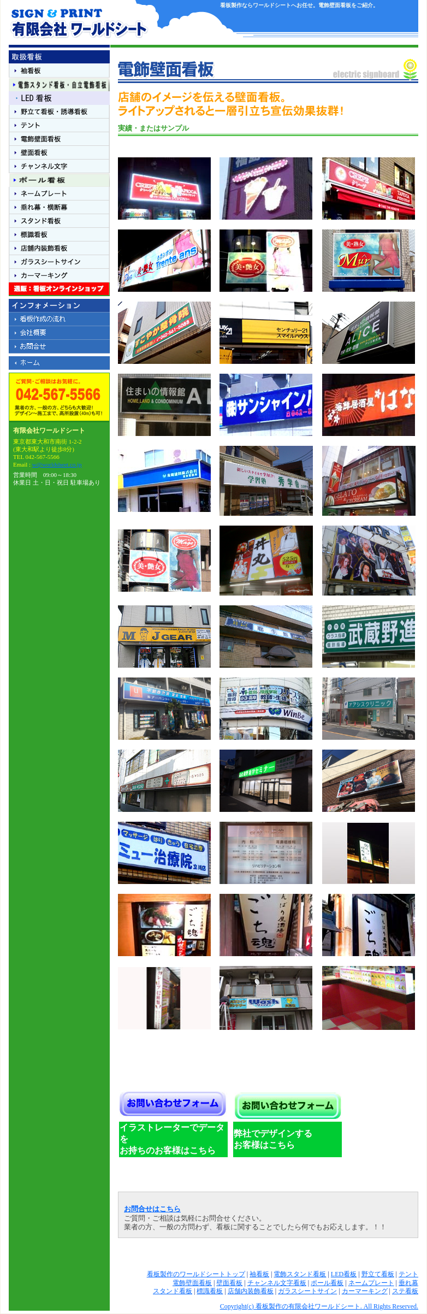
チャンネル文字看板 (276, 1283)
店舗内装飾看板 (251, 1291)
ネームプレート (371, 1283)
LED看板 (344, 1274)
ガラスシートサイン (307, 1291)
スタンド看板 (172, 1291)
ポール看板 (327, 1283)
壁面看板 (229, 1283)
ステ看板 (405, 1291)
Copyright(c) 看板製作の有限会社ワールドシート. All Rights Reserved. (319, 1306)
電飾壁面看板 (192, 1283)
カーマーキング (365, 1291)
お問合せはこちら (152, 1209)
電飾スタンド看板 (300, 1274)
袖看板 (259, 1274)
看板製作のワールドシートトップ (196, 1274)
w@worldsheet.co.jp (57, 464)
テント (408, 1274)
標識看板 (210, 1291)
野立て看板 (377, 1274)
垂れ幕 (408, 1283)
